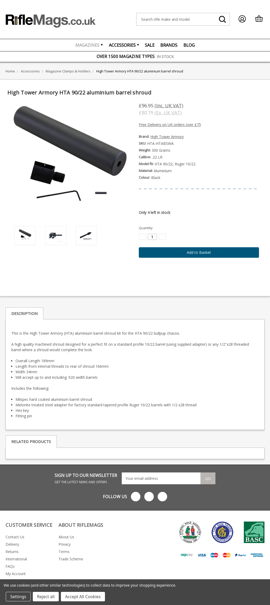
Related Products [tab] (31, 441)
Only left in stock (154, 212)
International (16, 558)
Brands (168, 45)
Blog (189, 45)
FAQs (10, 566)
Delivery (12, 544)
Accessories (124, 45)
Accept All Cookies (83, 596)
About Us (66, 536)
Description (24, 313)
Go (208, 478)
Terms (64, 551)
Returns (12, 551)
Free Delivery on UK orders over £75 (170, 124)
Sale (150, 45)
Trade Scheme (71, 558)
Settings (18, 596)
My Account (16, 573)
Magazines (89, 45)
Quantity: (146, 227)
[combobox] (183, 19)
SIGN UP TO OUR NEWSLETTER (86, 478)
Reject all (46, 596)
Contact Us (15, 536)
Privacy (65, 544)
